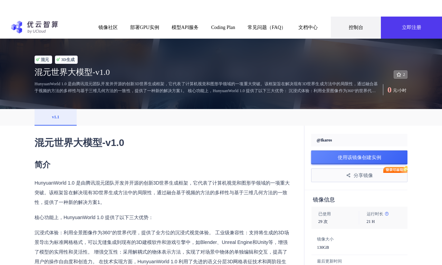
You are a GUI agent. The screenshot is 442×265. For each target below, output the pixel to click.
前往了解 (286, 8)
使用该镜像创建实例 (359, 157)
